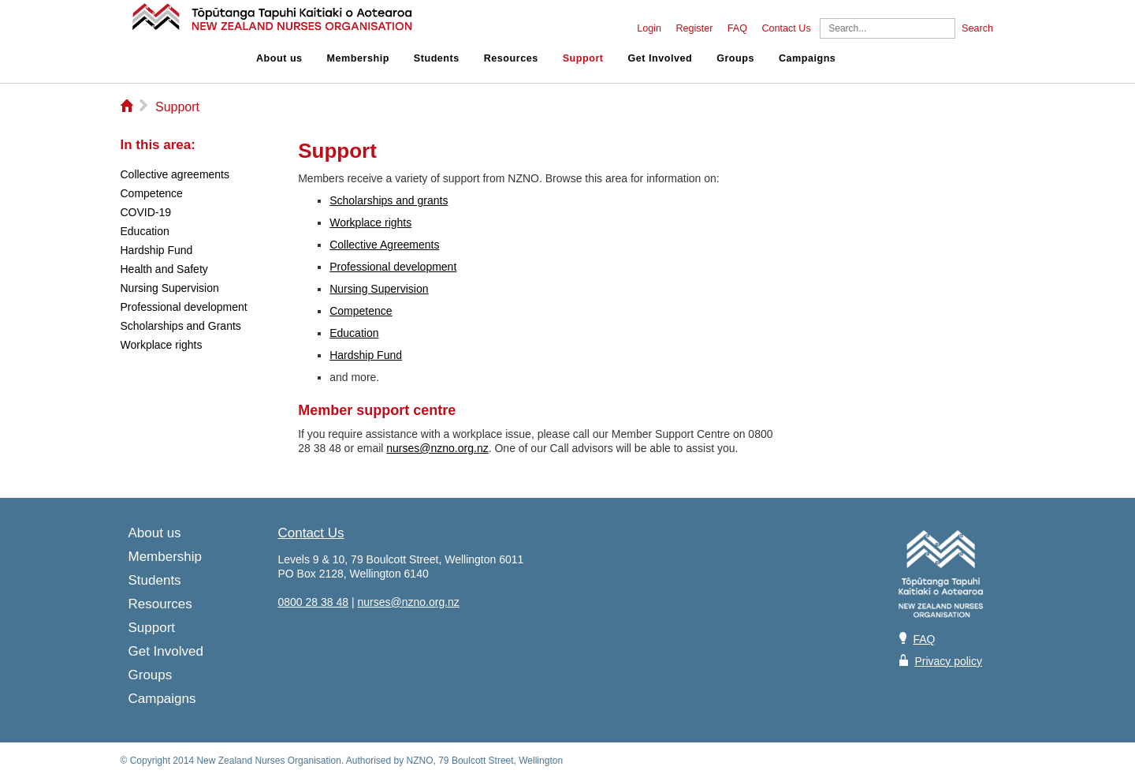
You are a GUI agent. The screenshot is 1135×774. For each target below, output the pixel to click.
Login (649, 28)
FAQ (737, 28)
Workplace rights (370, 222)
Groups (735, 58)
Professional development (392, 266)
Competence (360, 311)
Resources (511, 58)
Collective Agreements (384, 244)
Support (583, 58)
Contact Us (785, 28)
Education (353, 333)
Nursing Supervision (378, 288)
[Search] (887, 28)
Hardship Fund (365, 355)
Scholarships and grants (388, 200)
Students (437, 58)
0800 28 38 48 (313, 602)
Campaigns (807, 58)
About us (279, 58)
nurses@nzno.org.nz (437, 448)
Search (977, 28)
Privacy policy (948, 661)
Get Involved (660, 58)
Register (694, 28)
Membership (358, 58)
